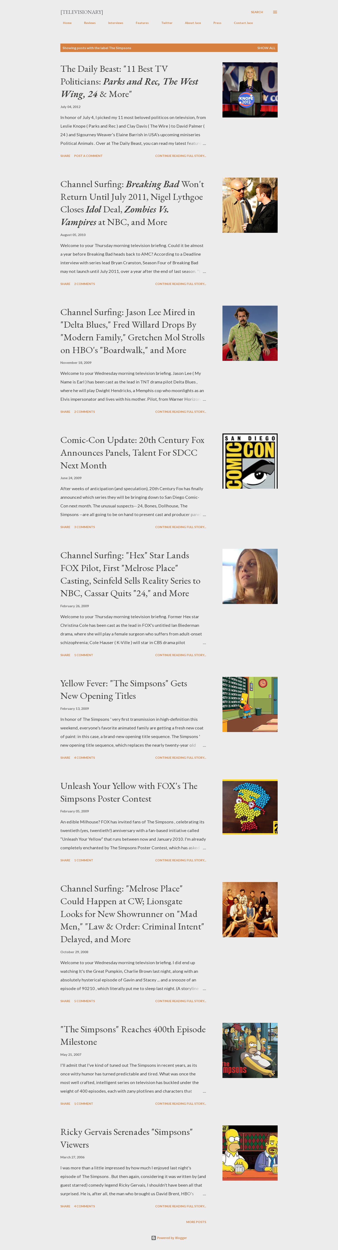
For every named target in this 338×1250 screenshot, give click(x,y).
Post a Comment (88, 156)
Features (139, 23)
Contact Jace (240, 23)
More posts (196, 1222)
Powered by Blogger (169, 1238)
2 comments (84, 284)
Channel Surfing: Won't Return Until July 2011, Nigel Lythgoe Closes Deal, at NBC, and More (132, 203)
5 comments (84, 1001)
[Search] (257, 12)
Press (215, 23)
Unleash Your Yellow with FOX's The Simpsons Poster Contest (128, 791)
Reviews (87, 23)
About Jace (190, 23)
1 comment (83, 655)
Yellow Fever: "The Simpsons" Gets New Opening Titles (123, 689)
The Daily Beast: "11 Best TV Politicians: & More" (129, 81)
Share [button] (65, 156)
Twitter (164, 23)
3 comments (84, 527)
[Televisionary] (81, 12)
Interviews (113, 23)
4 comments (84, 757)
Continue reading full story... (180, 156)
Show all (266, 48)
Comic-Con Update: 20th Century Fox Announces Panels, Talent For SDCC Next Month (132, 452)
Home (64, 23)
